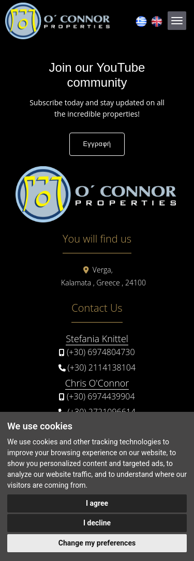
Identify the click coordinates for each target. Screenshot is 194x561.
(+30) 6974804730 (101, 352)
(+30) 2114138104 (102, 367)
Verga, (103, 270)
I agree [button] (97, 503)
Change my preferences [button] (97, 543)
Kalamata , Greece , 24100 (103, 282)
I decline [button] (97, 523)
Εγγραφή (97, 144)
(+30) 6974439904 (101, 396)
